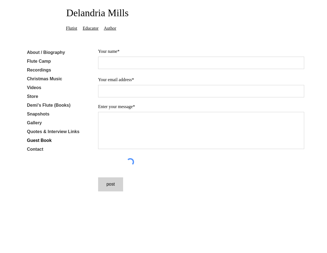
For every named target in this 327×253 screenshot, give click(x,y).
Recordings (39, 70)
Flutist (71, 28)
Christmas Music (44, 78)
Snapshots (38, 114)
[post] (110, 184)
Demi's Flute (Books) (49, 105)
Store (32, 96)
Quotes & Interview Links (53, 131)
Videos (34, 87)
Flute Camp (39, 61)
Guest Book (39, 140)
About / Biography (46, 52)
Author (110, 28)
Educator (91, 28)
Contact (35, 149)
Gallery (34, 122)
